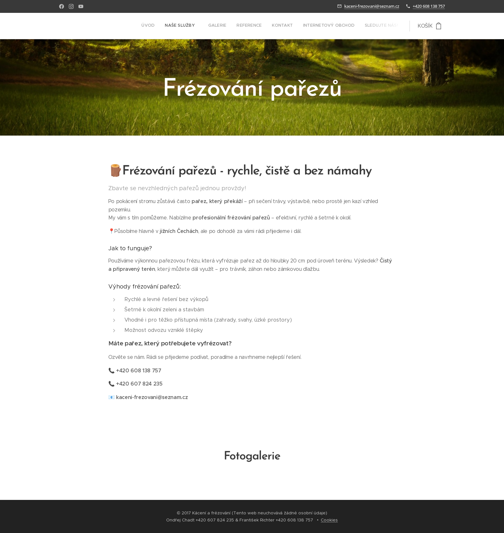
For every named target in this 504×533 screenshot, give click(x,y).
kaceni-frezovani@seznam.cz (371, 6)
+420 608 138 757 (429, 6)
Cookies (329, 520)
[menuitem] (334, 26)
